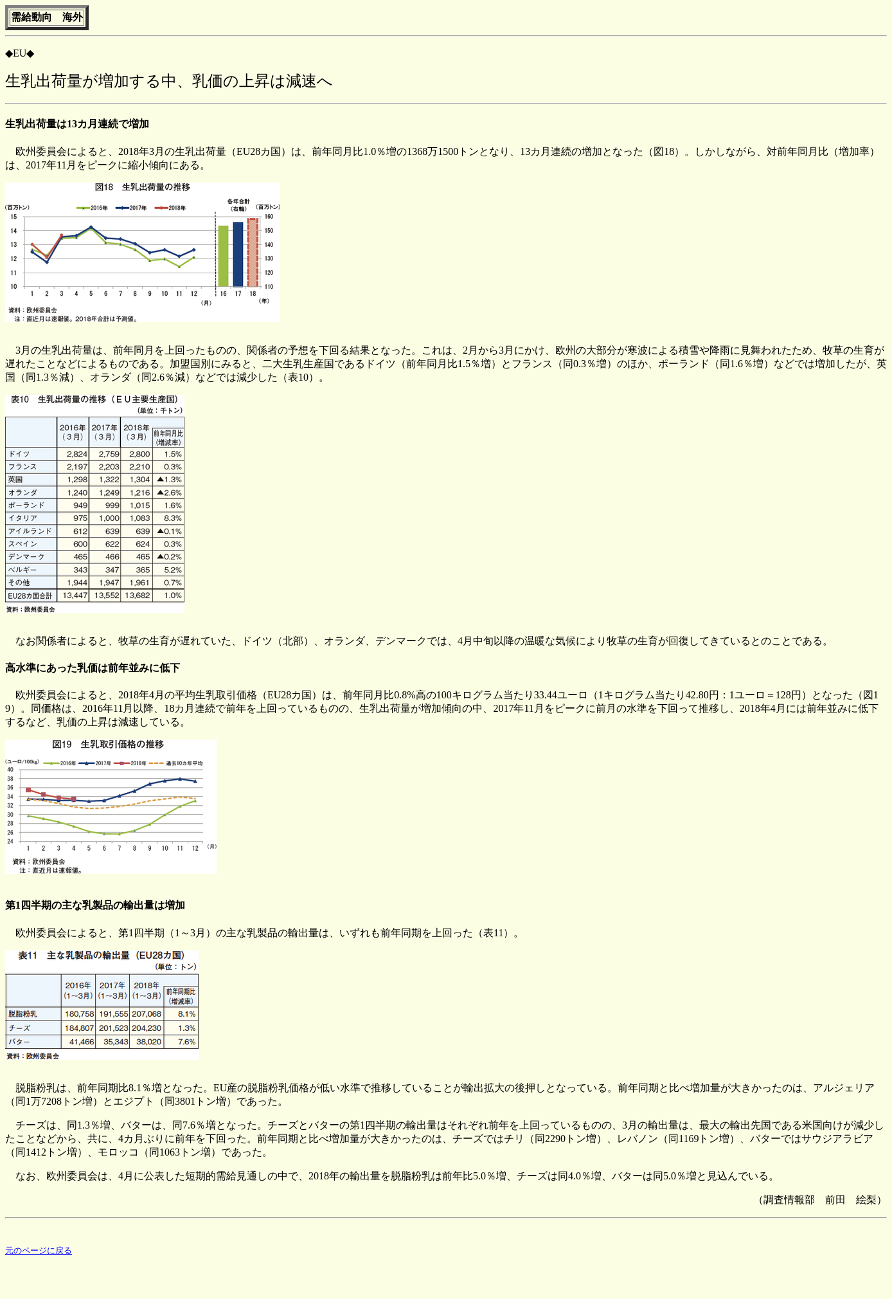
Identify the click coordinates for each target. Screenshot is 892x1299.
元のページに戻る (38, 1252)
